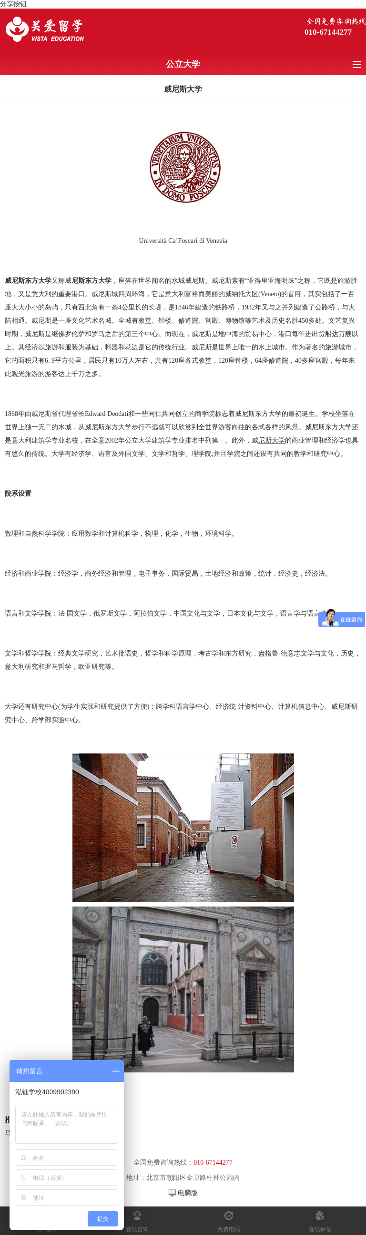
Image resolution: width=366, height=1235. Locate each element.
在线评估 (320, 1229)
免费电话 (228, 1229)
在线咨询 (137, 1229)
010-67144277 (328, 32)
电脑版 (188, 1192)
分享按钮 (13, 4)
